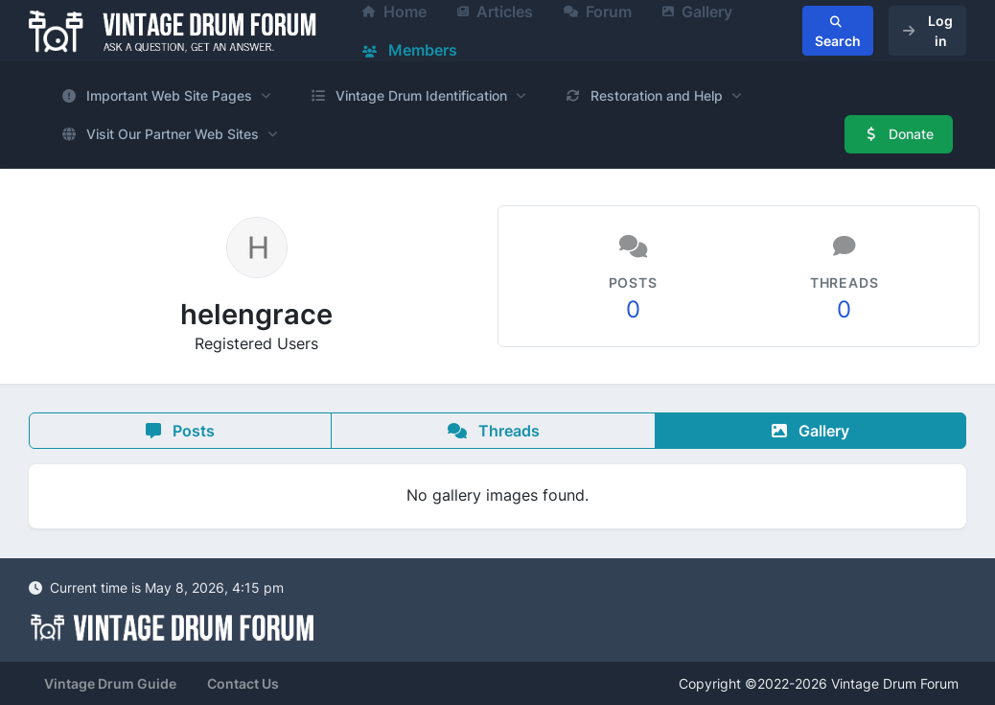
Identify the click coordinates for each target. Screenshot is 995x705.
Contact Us (243, 683)
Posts (180, 430)
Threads (494, 430)
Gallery (810, 430)
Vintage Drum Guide (110, 683)
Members (409, 49)
